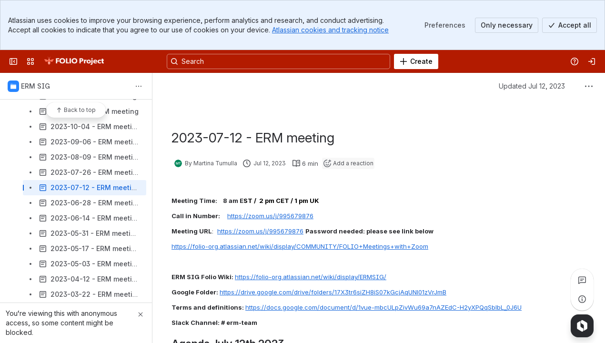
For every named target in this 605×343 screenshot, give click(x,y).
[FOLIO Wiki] (74, 61)
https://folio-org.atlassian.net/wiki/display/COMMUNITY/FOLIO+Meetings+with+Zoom (299, 246)
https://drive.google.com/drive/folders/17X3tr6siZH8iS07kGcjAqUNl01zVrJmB (333, 292)
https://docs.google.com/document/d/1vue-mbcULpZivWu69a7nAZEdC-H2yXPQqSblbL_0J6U (383, 307)
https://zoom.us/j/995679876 (270, 216)
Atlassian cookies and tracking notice (330, 30)
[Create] (416, 61)
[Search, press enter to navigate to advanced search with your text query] (278, 61)
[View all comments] (582, 280)
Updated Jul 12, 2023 (532, 86)
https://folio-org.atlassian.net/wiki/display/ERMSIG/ (310, 277)
